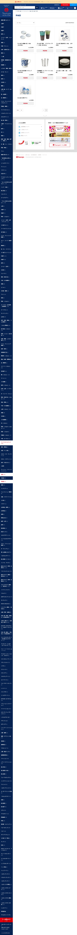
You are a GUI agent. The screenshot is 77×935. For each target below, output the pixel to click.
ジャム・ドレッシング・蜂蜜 (6, 236)
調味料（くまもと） (6, 355)
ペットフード (4, 870)
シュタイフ (4, 907)
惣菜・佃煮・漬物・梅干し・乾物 (6, 140)
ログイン (73, 4)
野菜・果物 (4, 147)
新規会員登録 (65, 4)
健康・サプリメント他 (6, 737)
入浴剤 (2, 466)
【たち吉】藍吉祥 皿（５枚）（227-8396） (64, 37)
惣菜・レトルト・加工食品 (6, 334)
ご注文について (24, 129)
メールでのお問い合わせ (5, 932)
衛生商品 (4, 528)
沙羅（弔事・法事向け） (6, 612)
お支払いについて (25, 132)
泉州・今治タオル (5, 462)
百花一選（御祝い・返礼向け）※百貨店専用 (6, 633)
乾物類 (3, 64)
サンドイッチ (4, 313)
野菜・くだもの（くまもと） (6, 427)
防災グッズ (4, 531)
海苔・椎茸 (4, 348)
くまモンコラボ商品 (6, 884)
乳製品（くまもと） (6, 435)
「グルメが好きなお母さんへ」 (6, 202)
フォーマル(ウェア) (6, 777)
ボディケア (4, 724)
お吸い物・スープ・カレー (6, 90)
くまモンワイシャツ (6, 787)
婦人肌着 (3, 774)
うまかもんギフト (5, 555)
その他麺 (3, 381)
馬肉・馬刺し (4, 402)
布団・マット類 (5, 450)
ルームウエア (4, 197)
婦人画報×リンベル (6, 559)
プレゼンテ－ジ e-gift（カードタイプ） (6, 644)
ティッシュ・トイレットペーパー (6, 470)
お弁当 (3, 316)
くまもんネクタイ (6, 796)
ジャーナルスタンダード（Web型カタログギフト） (6, 639)
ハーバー (4, 688)
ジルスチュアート (5, 676)
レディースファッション (6, 762)
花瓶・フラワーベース (6, 496)
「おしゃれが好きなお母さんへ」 (6, 183)
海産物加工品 (4, 352)
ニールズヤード (5, 163)
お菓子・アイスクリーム (6, 124)
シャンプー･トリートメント (6, 728)
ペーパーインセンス (6, 708)
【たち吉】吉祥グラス (24, 91)
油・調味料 (4, 97)
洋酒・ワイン (4, 46)
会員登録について (25, 126)
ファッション (5, 758)
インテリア (4, 488)
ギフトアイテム (5, 834)
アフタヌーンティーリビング (6, 178)
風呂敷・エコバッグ (6, 824)
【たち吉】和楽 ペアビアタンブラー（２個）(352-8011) (45, 37)
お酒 (2, 206)
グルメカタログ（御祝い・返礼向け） (6, 585)
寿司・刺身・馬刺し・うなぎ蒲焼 (6, 321)
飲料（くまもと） (5, 385)
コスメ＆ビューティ (6, 659)
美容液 (3, 741)
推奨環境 (39, 154)
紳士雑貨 (3, 803)
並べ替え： (19, 22)
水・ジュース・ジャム (6, 393)
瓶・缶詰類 (4, 94)
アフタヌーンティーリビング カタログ (6, 654)
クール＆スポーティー (6, 859)
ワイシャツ (4, 784)
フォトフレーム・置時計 (6, 492)
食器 (32, 11)
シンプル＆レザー (6, 863)
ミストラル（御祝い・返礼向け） (6, 608)
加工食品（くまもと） (6, 329)
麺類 (2, 85)
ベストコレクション (6, 571)
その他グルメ (4, 225)
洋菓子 (2, 27)
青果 (2, 297)
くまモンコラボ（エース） (6, 888)
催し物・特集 (4, 120)
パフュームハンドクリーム (6, 704)
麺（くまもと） (5, 374)
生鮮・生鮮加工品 (6, 49)
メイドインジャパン (5, 589)
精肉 (3, 53)
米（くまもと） (4, 423)
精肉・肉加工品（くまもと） (6, 398)
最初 (18, 110)
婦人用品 (4, 190)
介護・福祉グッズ (5, 751)
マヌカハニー (4, 748)
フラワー (3, 170)
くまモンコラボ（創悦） (6, 898)
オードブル (4, 309)
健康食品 (3, 744)
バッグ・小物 (4, 187)
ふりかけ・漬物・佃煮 (6, 68)
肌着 (2, 799)
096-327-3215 (5, 927)
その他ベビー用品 (5, 838)
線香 (3, 524)
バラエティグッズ (6, 877)
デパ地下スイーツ (6, 252)
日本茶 (3, 82)
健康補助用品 (4, 755)
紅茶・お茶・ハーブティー (6, 389)
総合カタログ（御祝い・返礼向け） (6, 575)
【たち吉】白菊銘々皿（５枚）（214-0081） (24, 37)
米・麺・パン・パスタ (6, 144)
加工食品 (4, 232)
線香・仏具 (4, 521)
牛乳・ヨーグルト (5, 438)
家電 (2, 514)
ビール (3, 287)
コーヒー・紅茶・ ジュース (6, 38)
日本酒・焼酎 (5, 290)
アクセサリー (5, 813)
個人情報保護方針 (34, 154)
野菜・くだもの (5, 216)
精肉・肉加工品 (5, 276)
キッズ (3, 841)
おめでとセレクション (6, 596)
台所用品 (3, 510)
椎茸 (2, 75)
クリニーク (4, 669)
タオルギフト (5, 116)
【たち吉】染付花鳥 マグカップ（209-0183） (24, 65)
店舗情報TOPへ (57, 4)
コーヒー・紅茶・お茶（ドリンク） (6, 221)
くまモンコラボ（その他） (6, 903)
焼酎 (3, 412)
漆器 (3, 485)
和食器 (3, 481)
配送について (24, 135)
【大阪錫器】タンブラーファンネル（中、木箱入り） (45, 65)
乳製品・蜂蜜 (4, 106)
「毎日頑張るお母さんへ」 (6, 159)
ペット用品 (4, 867)
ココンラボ (4, 691)
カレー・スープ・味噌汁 (6, 241)
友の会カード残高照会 (53, 8)
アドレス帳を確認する (62, 8)
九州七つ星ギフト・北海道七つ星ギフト (6, 621)
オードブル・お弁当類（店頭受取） (6, 305)
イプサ (3, 665)
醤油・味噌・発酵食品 (6, 359)
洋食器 (3, 478)
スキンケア (4, 672)
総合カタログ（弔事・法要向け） (6, 567)
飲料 (3, 34)
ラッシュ (3, 166)
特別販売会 (3, 911)
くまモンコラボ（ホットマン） (6, 893)
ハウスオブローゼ (5, 717)
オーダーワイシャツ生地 (6, 792)
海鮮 (2, 135)
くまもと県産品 (5, 325)
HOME (18, 11)
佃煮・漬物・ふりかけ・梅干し (6, 339)
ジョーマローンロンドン (6, 684)
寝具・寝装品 (4, 447)
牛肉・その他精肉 (5, 280)
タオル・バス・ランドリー (6, 454)
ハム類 (2, 56)
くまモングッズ (5, 874)
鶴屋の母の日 (5, 154)
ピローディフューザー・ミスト (6, 713)
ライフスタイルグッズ (25, 11)
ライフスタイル (5, 109)
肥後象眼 (4, 817)
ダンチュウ (4, 600)
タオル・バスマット (6, 459)
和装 (3, 820)
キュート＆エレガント (6, 854)
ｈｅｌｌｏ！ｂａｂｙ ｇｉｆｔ (6, 649)
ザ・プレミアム (5, 548)
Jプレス (3, 810)
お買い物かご (72, 8)
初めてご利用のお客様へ (45, 8)
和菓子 (2, 30)
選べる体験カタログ (6, 552)
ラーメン (3, 378)
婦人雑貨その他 (5, 770)
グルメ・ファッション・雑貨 (6, 544)
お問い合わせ (27, 154)
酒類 (3, 42)
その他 (3, 500)
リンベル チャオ (5, 562)
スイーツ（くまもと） (6, 367)
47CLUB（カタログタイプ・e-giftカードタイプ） (6, 627)
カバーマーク (4, 679)
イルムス (3, 593)
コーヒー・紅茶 (5, 266)
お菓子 (2, 23)
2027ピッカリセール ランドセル (6, 849)
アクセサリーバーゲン (6, 914)
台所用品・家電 (5, 507)
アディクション (4, 720)
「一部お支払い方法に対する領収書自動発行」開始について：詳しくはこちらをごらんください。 (42, 1)
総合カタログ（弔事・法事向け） (6, 580)
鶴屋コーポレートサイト (20, 154)
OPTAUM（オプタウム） (6, 699)
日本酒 (3, 416)
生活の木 (3, 173)
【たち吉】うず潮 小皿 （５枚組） (63, 65)
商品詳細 (25, 50)
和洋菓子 (4, 371)
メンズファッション (6, 781)
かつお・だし (4, 71)
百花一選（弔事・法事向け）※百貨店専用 (6, 616)
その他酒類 (4, 419)
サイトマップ (45, 154)
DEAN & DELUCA (5, 603)
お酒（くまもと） (6, 409)
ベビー (3, 831)
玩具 (3, 845)
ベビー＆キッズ (5, 827)
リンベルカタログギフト (6, 539)
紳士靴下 (3, 806)
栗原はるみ (4, 517)
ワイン (2, 151)
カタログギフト (5, 535)
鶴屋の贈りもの (5, 20)
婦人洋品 (3, 767)
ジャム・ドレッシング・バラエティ (6, 102)
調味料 (3, 245)
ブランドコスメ (5, 662)
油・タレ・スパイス (6, 249)
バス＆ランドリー (6, 113)
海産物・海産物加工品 (6, 60)
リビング (4, 194)
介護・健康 (4, 732)
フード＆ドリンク (6, 228)
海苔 (3, 78)
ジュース (3, 273)
